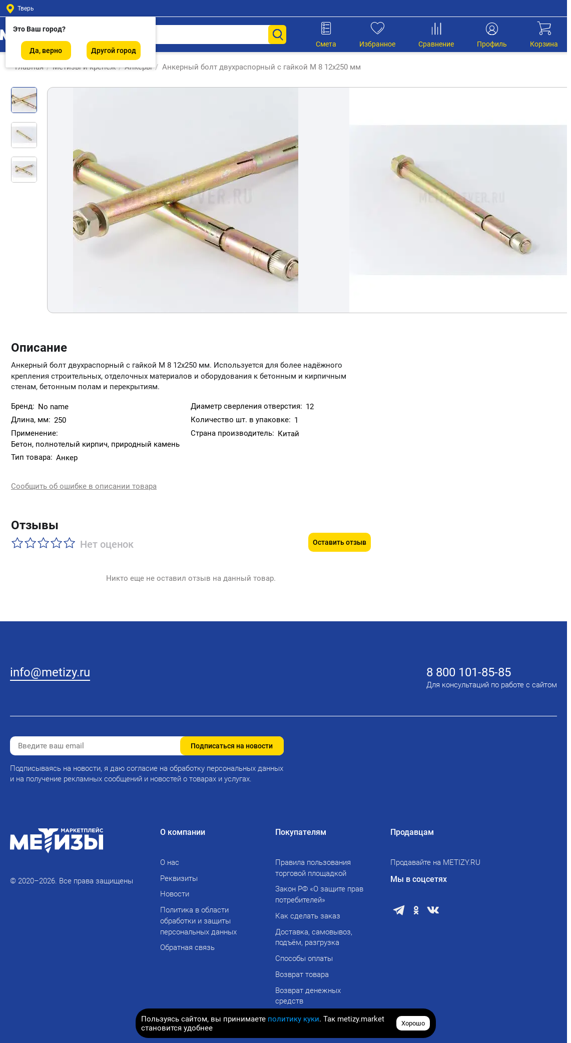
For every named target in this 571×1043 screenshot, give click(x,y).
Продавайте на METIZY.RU (435, 856)
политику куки (293, 1018)
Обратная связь (187, 941)
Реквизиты (179, 872)
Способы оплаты (304, 952)
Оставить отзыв (339, 522)
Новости (174, 887)
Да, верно (46, 51)
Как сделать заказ (307, 909)
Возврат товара (302, 968)
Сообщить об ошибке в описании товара (84, 478)
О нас (169, 856)
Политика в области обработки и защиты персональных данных (198, 914)
